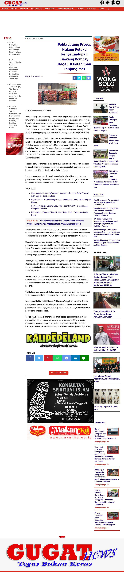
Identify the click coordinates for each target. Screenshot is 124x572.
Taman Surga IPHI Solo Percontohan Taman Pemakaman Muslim (104, 314)
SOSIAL (102, 9)
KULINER (80, 9)
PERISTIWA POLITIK (65, 9)
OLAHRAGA (91, 9)
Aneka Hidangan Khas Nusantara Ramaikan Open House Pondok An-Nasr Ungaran (106, 242)
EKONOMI (24, 9)
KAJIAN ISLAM (36, 9)
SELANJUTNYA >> (58, 374)
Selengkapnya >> (101, 442)
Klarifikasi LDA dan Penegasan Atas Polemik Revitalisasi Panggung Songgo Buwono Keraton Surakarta (105, 454)
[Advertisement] (62, 555)
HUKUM (14, 9)
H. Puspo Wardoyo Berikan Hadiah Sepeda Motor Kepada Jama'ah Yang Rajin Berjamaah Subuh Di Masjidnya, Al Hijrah (106, 280)
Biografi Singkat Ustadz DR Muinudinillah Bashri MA (106, 349)
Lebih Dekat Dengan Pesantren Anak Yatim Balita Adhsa (106, 379)
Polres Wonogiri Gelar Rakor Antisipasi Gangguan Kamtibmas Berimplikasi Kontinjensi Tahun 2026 (15, 69)
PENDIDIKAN (50, 9)
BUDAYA (5, 9)
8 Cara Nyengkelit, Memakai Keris (106, 408)
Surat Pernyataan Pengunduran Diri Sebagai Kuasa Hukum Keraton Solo (106, 202)
